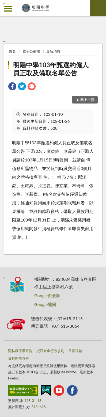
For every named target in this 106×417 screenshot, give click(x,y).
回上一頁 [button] (87, 100)
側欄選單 (8, 9)
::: (4, 4)
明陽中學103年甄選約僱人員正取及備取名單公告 (51, 69)
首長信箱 (75, 351)
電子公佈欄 (31, 51)
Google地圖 (45, 304)
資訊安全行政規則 (50, 351)
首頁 (12, 51)
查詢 (98, 8)
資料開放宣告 (18, 358)
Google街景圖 (47, 295)
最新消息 (53, 51)
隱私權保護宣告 (20, 351)
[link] (12, 87)
